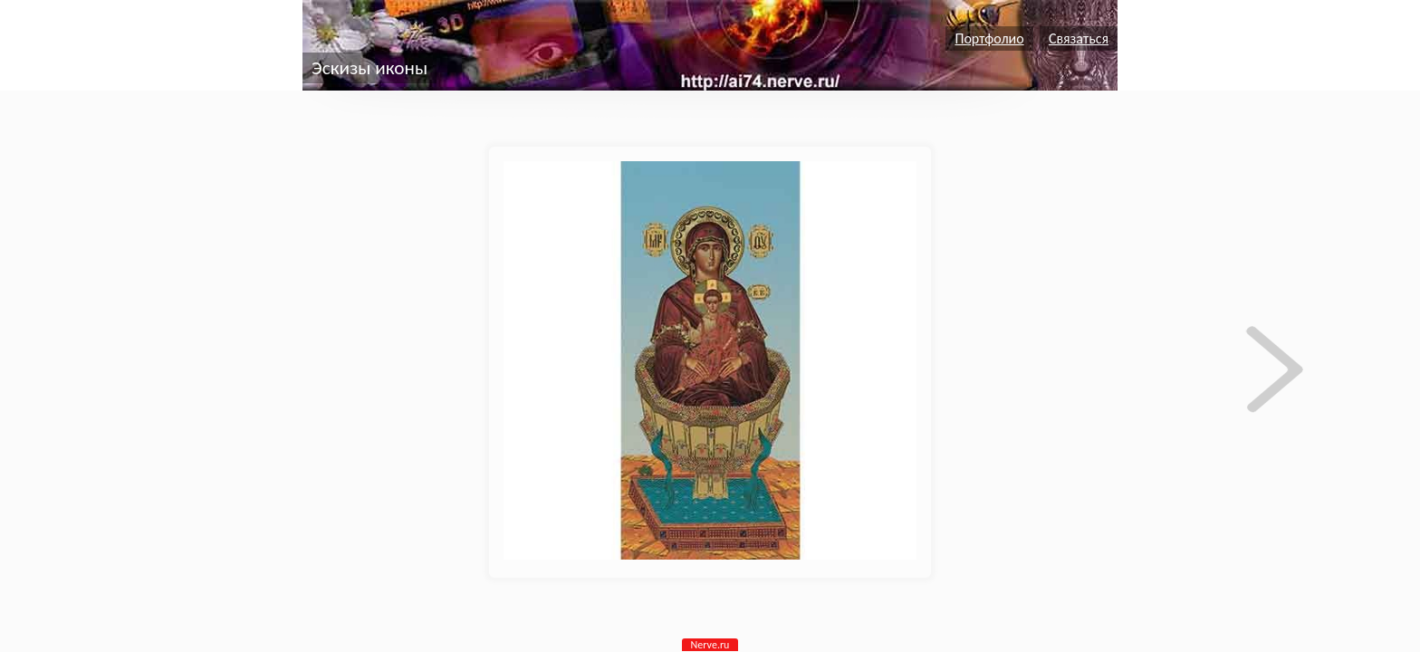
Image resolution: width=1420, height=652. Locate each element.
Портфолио (989, 38)
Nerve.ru (710, 644)
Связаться (1078, 38)
